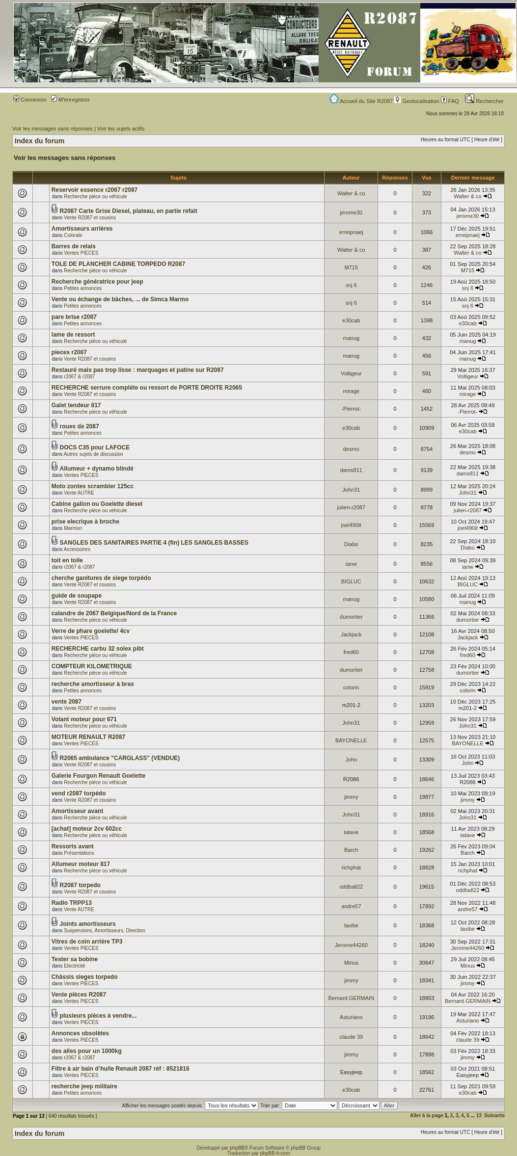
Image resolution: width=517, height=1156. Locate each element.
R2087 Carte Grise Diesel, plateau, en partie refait (128, 211)
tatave (351, 832)
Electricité (74, 966)
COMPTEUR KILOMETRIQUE (92, 666)
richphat (351, 867)
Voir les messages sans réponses (52, 128)
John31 (351, 490)
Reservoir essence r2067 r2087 (94, 189)
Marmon (73, 528)
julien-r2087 (351, 507)
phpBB (237, 1148)
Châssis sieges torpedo (85, 976)
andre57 (351, 906)
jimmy (351, 797)
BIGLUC (351, 581)
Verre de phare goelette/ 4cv (91, 631)
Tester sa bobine (75, 959)
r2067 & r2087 (79, 376)
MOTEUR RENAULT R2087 (88, 737)
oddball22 (351, 887)
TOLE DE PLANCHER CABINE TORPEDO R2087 (118, 264)
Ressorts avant (73, 846)
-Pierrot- (351, 409)
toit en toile (67, 560)
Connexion (30, 100)
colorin (351, 687)
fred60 (351, 652)
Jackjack (351, 634)
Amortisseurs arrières (82, 228)
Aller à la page (426, 1115)
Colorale (73, 235)
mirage (351, 391)
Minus (351, 963)
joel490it (351, 525)
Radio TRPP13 (72, 902)
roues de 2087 (79, 426)
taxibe (351, 925)
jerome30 (351, 212)
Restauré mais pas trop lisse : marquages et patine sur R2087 (138, 370)
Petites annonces (83, 288)
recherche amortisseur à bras (93, 684)
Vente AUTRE (79, 493)
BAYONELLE (351, 740)
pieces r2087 (69, 352)
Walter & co (351, 193)
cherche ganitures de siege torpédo (101, 578)
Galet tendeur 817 (76, 405)
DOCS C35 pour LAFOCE (95, 447)
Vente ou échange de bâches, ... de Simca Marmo (120, 299)
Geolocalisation (416, 101)
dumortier (351, 617)
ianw (351, 564)
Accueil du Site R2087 (362, 101)
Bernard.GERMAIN (351, 998)
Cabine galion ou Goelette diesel (97, 503)
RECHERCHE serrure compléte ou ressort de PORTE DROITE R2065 (147, 387)
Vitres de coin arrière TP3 (87, 941)
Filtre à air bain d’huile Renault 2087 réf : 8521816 (121, 1068)
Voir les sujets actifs (121, 128)
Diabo (351, 544)
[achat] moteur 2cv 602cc (87, 828)
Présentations (79, 853)
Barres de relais (74, 246)
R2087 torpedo (80, 885)
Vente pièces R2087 (79, 994)
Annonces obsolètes (80, 1033)
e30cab (351, 320)
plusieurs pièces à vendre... (98, 1015)
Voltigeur (351, 373)
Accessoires (77, 549)
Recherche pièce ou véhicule (95, 196)
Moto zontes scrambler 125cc (93, 486)
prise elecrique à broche (85, 521)
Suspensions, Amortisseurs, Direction (104, 930)
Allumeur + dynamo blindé (97, 468)
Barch (351, 850)
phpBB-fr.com (275, 1153)
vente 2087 (67, 701)
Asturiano (351, 1017)
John (351, 759)
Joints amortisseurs (88, 923)
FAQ (450, 101)
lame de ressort (73, 334)
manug (351, 338)
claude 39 (351, 1037)
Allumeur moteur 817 (81, 864)
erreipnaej (351, 232)
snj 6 (351, 285)
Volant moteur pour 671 (84, 719)
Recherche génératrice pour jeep (97, 281)
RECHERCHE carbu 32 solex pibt (98, 648)
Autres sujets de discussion (93, 454)
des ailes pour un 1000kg (87, 1051)
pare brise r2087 (74, 317)
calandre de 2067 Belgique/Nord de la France (114, 613)
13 (479, 1115)
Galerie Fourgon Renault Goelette (98, 775)
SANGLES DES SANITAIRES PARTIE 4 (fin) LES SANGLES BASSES (154, 542)
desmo (351, 449)
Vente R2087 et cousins (90, 217)
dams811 (351, 470)
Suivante (494, 1115)
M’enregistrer (70, 100)
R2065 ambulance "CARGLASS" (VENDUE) (120, 758)
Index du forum (39, 141)
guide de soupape (77, 595)
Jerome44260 (351, 945)
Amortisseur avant (77, 811)
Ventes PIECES (81, 253)
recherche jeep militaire (84, 1086)
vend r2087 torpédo (79, 793)
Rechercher (484, 101)
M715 (351, 267)
